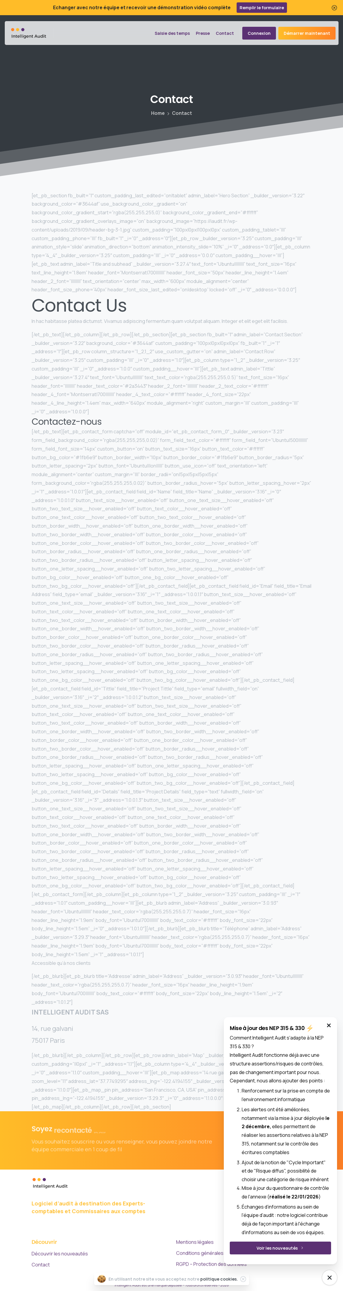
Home (158, 113)
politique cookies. (219, 1279)
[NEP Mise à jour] (329, 1277)
